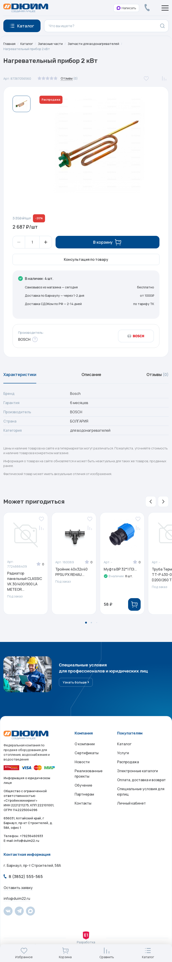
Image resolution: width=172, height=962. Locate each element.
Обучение (83, 785)
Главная (9, 44)
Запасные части (50, 44)
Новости (82, 762)
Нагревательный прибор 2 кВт (26, 49)
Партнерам (84, 794)
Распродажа (128, 762)
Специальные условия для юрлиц (140, 792)
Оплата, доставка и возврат (141, 780)
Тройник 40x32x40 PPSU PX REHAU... (71, 572)
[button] (150, 501)
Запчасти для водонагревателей (93, 44)
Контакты (83, 803)
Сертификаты (87, 753)
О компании (85, 744)
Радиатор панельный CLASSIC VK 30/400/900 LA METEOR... (24, 581)
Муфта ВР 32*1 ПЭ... (120, 569)
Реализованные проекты (89, 774)
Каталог (26, 44)
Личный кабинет (131, 803)
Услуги (123, 753)
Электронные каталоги (137, 771)
